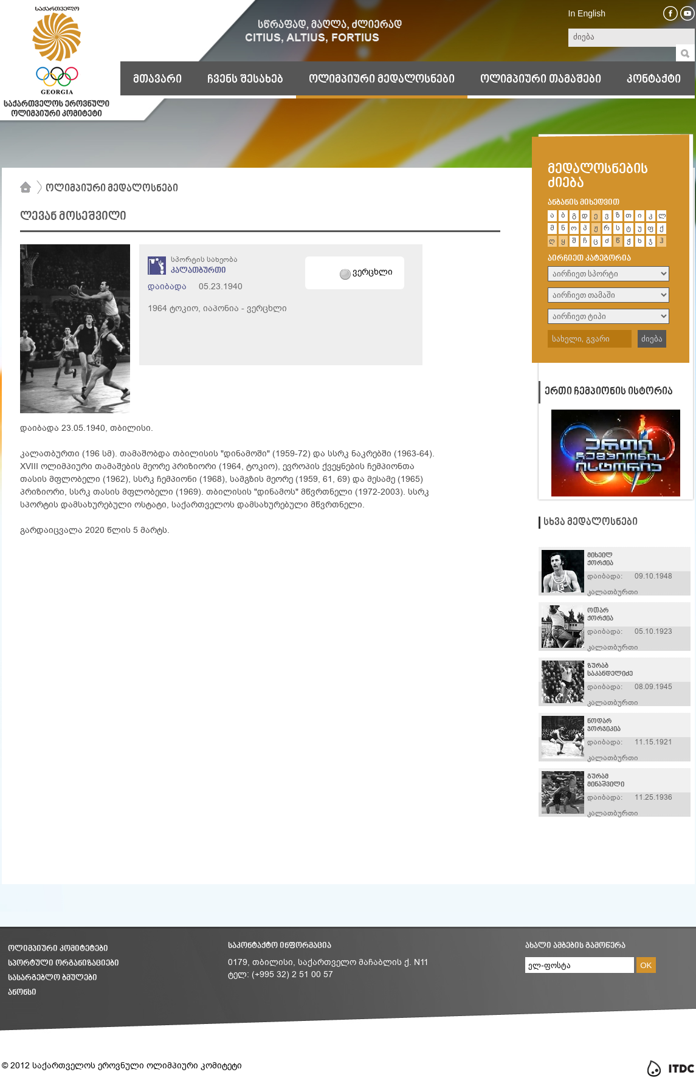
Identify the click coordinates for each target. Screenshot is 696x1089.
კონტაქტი (654, 79)
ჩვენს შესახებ (245, 79)
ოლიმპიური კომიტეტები (58, 948)
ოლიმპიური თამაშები (540, 79)
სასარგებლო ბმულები (52, 978)
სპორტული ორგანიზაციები (63, 963)
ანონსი (22, 992)
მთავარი (157, 79)
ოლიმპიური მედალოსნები (382, 79)
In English (586, 13)
